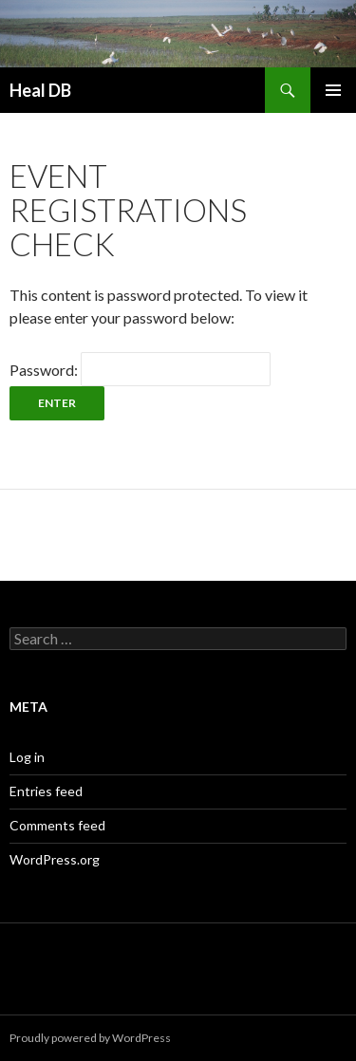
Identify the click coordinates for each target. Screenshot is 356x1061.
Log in (27, 757)
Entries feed (46, 791)
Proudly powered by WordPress (90, 1038)
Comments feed (57, 825)
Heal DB (40, 90)
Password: (140, 370)
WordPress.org (54, 859)
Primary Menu (333, 90)
